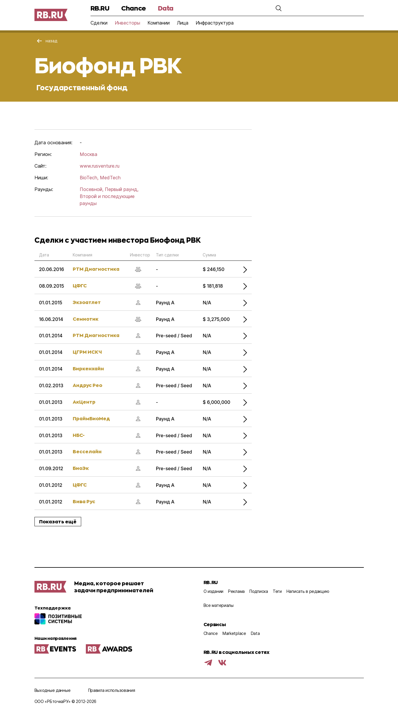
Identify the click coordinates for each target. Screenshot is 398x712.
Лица (182, 23)
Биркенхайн (88, 368)
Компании (158, 23)
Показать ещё (58, 521)
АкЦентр (84, 402)
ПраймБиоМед (91, 418)
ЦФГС (80, 285)
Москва (88, 154)
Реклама (236, 591)
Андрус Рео (87, 385)
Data (165, 8)
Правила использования (111, 690)
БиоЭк (81, 468)
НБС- (79, 435)
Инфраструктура (215, 23)
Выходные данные (52, 690)
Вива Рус (84, 501)
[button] (278, 8)
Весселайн (87, 451)
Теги (277, 591)
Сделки (99, 23)
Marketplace (234, 633)
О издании (213, 591)
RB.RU (100, 8)
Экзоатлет (87, 302)
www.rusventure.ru (99, 166)
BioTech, (89, 177)
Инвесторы (127, 23)
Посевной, (91, 189)
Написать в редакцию (307, 591)
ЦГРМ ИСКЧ (87, 352)
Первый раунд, (121, 189)
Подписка (258, 591)
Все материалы (219, 605)
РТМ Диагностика (96, 269)
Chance (133, 8)
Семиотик (85, 319)
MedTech (110, 177)
